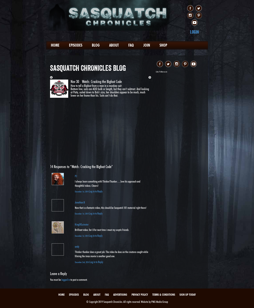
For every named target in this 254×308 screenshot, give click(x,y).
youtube (194, 22)
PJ (76, 176)
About (114, 45)
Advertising (120, 294)
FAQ (131, 45)
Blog (96, 45)
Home (55, 45)
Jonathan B (80, 202)
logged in (65, 279)
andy (77, 246)
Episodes (75, 45)
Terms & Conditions (163, 294)
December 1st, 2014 (82, 191)
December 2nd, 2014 (82, 262)
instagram (190, 15)
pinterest (198, 15)
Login (194, 32)
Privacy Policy (140, 294)
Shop (163, 45)
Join (146, 45)
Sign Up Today (187, 294)
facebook (190, 8)
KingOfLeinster (82, 224)
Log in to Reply (96, 191)
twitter (198, 8)
